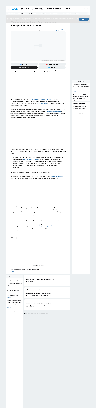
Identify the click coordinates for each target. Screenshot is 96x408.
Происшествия (25, 10)
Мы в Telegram (22, 13)
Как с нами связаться (10, 372)
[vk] (12, 238)
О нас (40, 372)
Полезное (67, 8)
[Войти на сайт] (87, 9)
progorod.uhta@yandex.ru (11, 384)
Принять (84, 19)
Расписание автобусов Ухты (53, 8)
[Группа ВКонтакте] (24, 64)
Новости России (25, 8)
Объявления (44, 10)
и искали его (26, 215)
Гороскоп (34, 10)
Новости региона (37, 8)
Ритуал (76, 13)
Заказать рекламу (67, 13)
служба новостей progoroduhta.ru (56, 30)
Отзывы (24, 372)
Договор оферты (26, 368)
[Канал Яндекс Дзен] (24, 67)
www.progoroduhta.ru (16, 377)
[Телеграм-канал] (52, 67)
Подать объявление (54, 13)
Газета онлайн (11, 13)
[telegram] (17, 238)
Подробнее (65, 400)
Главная (7, 373)
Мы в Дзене (43, 13)
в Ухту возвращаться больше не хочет (49, 226)
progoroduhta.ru (42, 103)
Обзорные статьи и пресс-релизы (12, 368)
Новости (24, 373)
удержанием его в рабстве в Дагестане (41, 99)
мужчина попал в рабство (53, 111)
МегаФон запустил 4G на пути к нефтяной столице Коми (38, 270)
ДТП (40, 368)
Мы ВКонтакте (32, 13)
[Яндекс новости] (52, 64)
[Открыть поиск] (84, 9)
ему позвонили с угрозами (31, 159)
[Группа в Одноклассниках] (66, 363)
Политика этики (25, 370)
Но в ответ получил (57, 176)
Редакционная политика (43, 370)
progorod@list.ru (33, 382)
